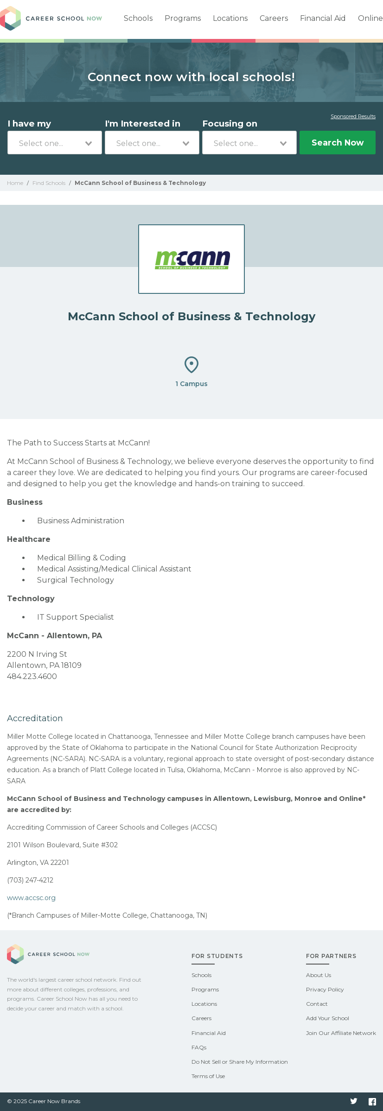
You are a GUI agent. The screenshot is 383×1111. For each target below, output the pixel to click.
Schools (138, 18)
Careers (274, 18)
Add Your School (327, 1018)
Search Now (338, 142)
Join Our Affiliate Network (341, 1032)
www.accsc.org (31, 898)
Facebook (372, 1101)
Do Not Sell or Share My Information (240, 1061)
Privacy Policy (325, 989)
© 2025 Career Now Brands (43, 1101)
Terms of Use (208, 1076)
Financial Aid (323, 18)
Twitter (353, 1101)
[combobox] (55, 142)
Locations (230, 18)
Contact (317, 1003)
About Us (318, 974)
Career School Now (51, 19)
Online (370, 18)
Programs (183, 18)
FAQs (199, 1047)
